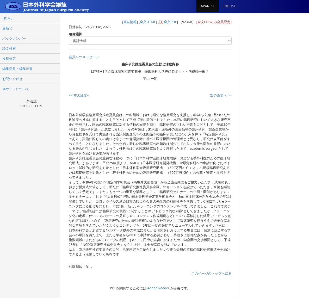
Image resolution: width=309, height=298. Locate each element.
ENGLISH (229, 6)
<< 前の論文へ (79, 95)
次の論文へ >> (221, 95)
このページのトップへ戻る (211, 273)
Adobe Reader (158, 288)
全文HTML (148, 21)
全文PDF (170, 21)
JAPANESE (207, 6)
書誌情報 (130, 21)
